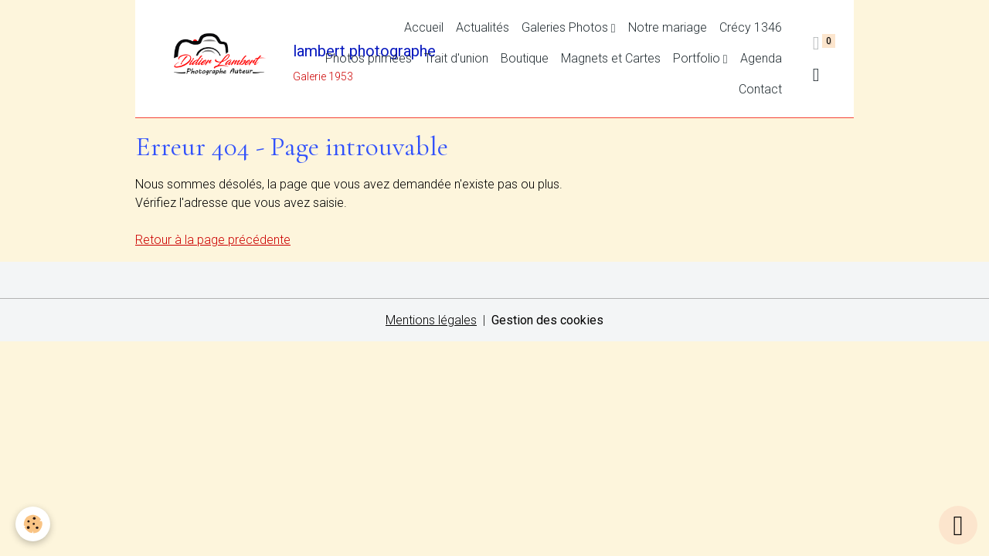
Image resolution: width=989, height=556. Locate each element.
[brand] (224, 58)
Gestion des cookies (547, 320)
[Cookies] (32, 524)
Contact (760, 89)
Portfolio (698, 58)
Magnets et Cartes (611, 58)
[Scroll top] (958, 525)
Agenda (761, 58)
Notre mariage (667, 27)
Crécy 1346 (750, 27)
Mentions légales (431, 320)
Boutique (525, 58)
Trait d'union (456, 58)
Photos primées (368, 58)
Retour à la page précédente (213, 239)
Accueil (424, 27)
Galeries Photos (566, 27)
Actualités (482, 27)
